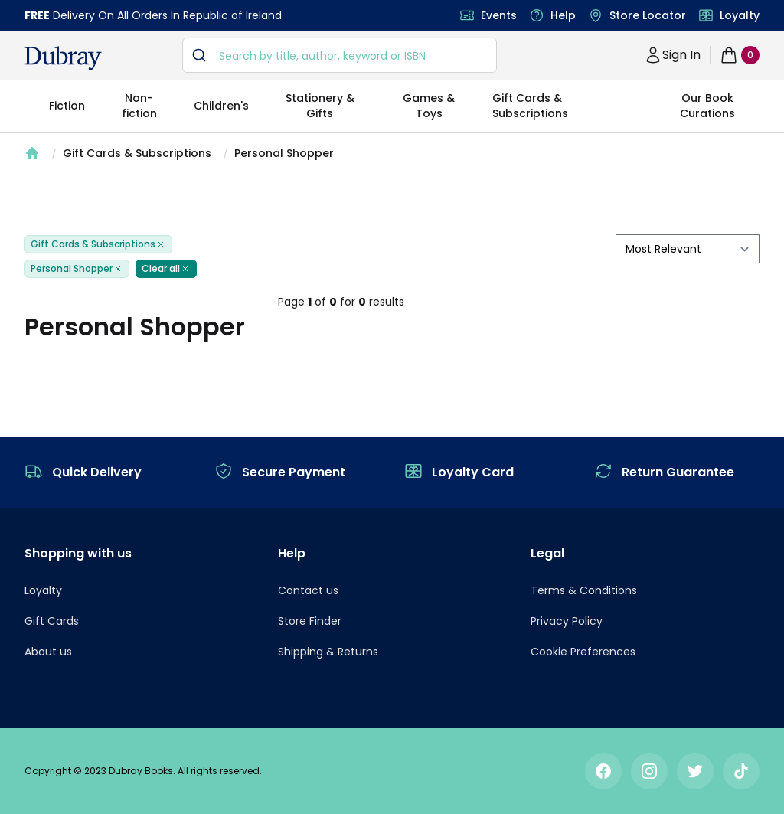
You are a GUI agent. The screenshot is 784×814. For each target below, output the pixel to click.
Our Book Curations (707, 105)
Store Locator (647, 15)
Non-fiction (139, 105)
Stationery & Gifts (320, 105)
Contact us (308, 590)
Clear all (166, 269)
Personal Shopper (284, 153)
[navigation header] (63, 58)
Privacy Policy (567, 621)
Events (499, 15)
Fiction (67, 105)
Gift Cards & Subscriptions (530, 105)
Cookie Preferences (583, 651)
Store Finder (309, 621)
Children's (221, 105)
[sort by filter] (688, 248)
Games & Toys (429, 105)
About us (48, 651)
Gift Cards (51, 621)
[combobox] (339, 55)
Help (563, 15)
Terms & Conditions (584, 590)
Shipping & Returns (328, 651)
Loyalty (740, 15)
